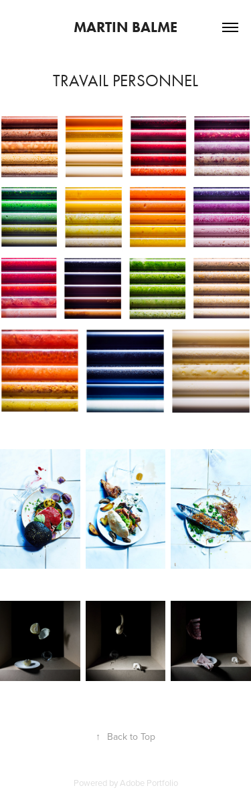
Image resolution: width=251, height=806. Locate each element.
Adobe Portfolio (149, 783)
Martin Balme (125, 27)
